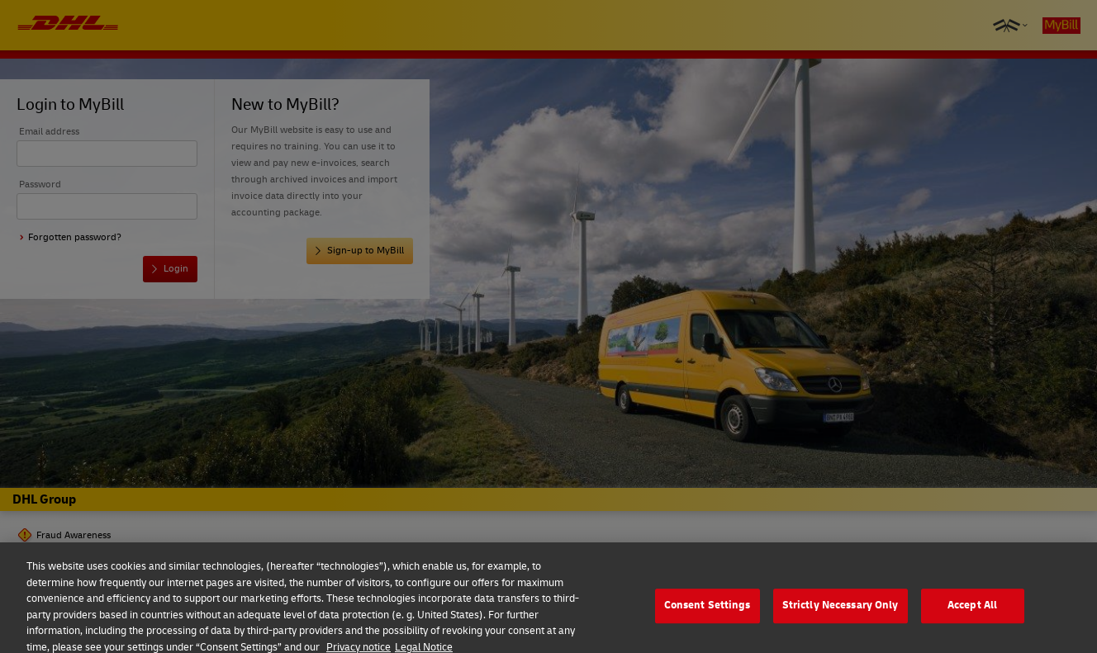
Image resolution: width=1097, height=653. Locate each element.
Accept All (972, 611)
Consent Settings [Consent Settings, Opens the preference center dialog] (707, 611)
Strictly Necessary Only (840, 611)
